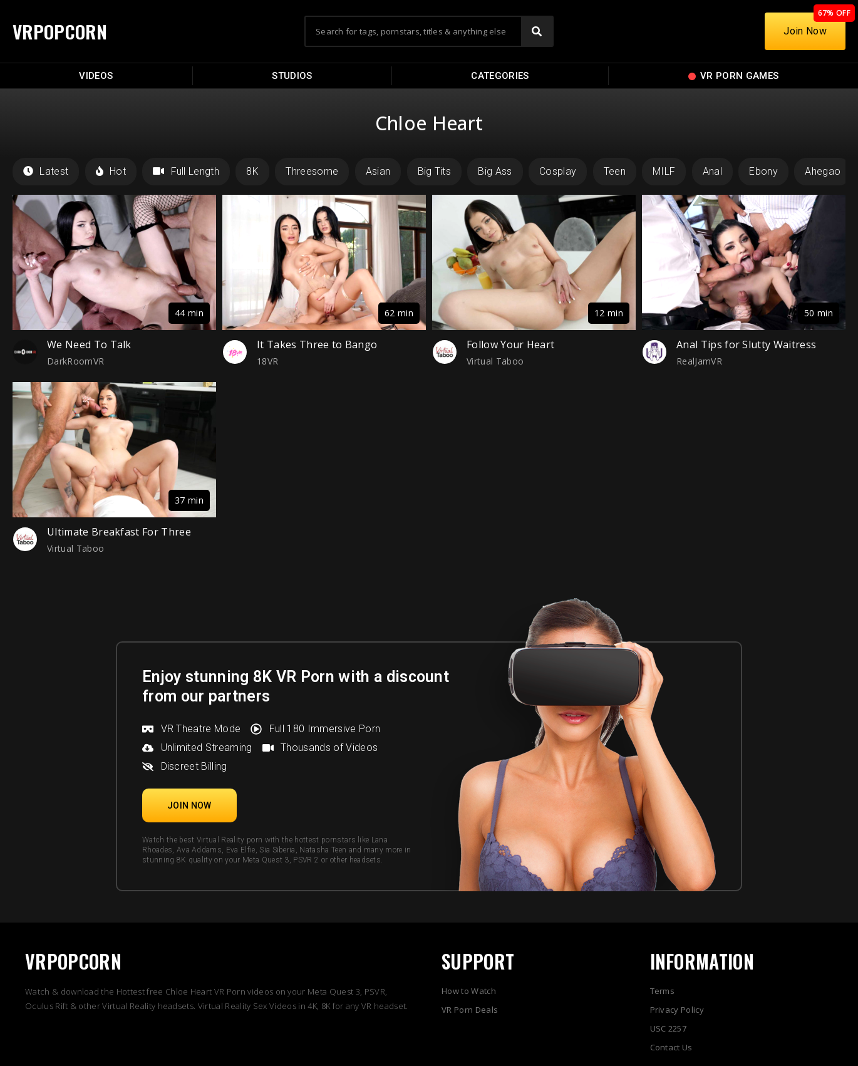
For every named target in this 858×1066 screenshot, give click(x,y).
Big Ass (495, 171)
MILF (664, 171)
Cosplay (557, 171)
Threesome (312, 171)
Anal (712, 171)
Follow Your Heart (510, 344)
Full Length (186, 171)
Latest (45, 171)
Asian (378, 171)
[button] (189, 805)
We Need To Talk (89, 344)
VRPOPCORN (61, 31)
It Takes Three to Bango (317, 344)
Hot (111, 171)
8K (252, 171)
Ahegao (822, 171)
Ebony (763, 171)
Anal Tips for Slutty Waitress (746, 344)
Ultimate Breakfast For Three (119, 532)
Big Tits (435, 171)
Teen (615, 171)
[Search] (536, 31)
